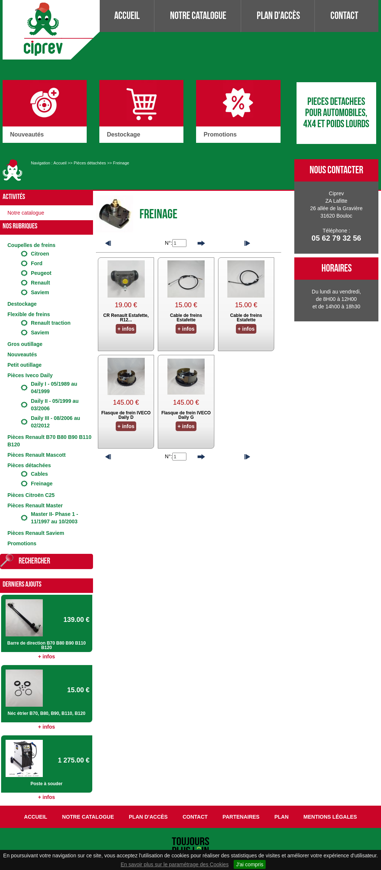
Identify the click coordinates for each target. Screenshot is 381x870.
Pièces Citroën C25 (31, 495)
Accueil (127, 16)
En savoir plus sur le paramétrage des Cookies (174, 864)
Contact (344, 16)
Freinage (121, 163)
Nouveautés (22, 354)
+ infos (46, 656)
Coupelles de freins (31, 245)
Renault (40, 283)
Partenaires (240, 817)
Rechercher (34, 561)
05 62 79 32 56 (336, 238)
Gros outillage (24, 344)
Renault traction (51, 323)
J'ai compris (249, 864)
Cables (39, 474)
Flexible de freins (28, 314)
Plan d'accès (278, 16)
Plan (281, 817)
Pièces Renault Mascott (36, 455)
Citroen (40, 254)
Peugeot (41, 273)
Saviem (40, 292)
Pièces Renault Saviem (35, 533)
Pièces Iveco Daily (29, 375)
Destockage (22, 304)
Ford (36, 263)
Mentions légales (330, 817)
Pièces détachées (90, 163)
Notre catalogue (198, 16)
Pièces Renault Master (35, 505)
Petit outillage (24, 365)
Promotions (21, 543)
